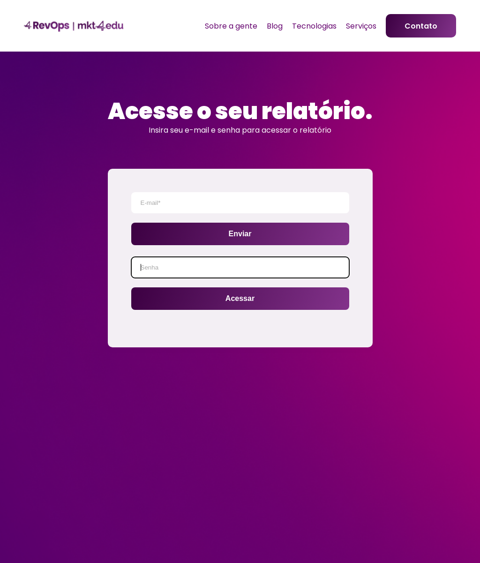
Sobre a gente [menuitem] (231, 26)
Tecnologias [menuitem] (314, 26)
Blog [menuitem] (275, 26)
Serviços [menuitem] (361, 26)
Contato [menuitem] (421, 26)
